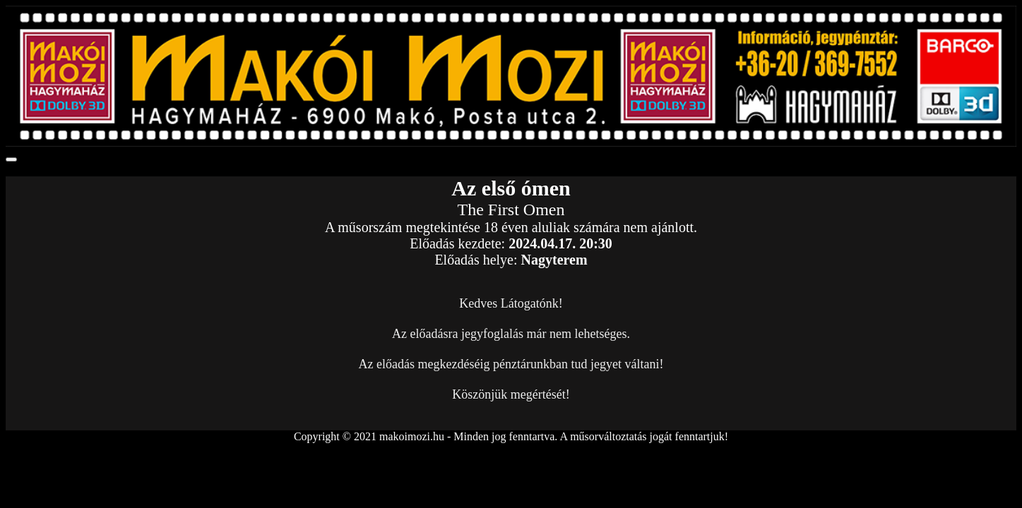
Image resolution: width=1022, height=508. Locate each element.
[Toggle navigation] (11, 159)
